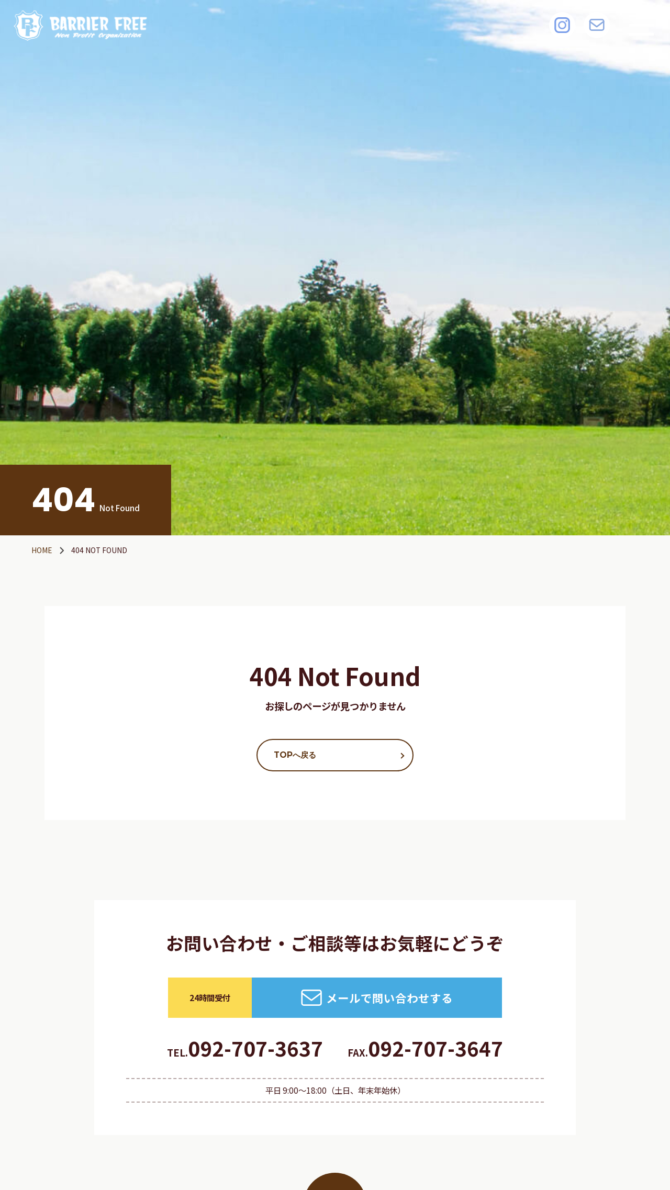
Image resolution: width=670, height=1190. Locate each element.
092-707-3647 (425, 1047)
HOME (41, 550)
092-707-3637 (245, 1047)
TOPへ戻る (295, 755)
